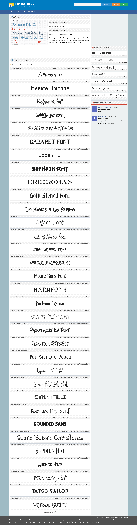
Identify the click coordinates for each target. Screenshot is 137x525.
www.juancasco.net (66, 34)
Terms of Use (109, 517)
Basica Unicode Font (105, 109)
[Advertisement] (50, 52)
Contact (125, 517)
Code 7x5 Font (103, 118)
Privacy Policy (118, 517)
